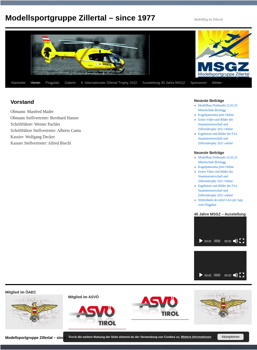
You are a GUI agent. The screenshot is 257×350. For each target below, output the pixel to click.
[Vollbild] (241, 241)
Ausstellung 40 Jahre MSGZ (163, 83)
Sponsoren (198, 83)
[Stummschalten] (235, 241)
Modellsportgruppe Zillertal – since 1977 (80, 17)
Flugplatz (53, 83)
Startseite (18, 83)
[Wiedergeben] (201, 241)
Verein (35, 83)
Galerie (70, 83)
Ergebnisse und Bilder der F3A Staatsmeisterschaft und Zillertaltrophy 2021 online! (217, 138)
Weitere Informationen (196, 336)
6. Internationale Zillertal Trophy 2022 (109, 83)
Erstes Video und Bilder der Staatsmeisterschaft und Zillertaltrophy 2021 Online (215, 124)
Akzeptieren (230, 337)
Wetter (217, 83)
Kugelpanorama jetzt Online (216, 115)
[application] (220, 231)
